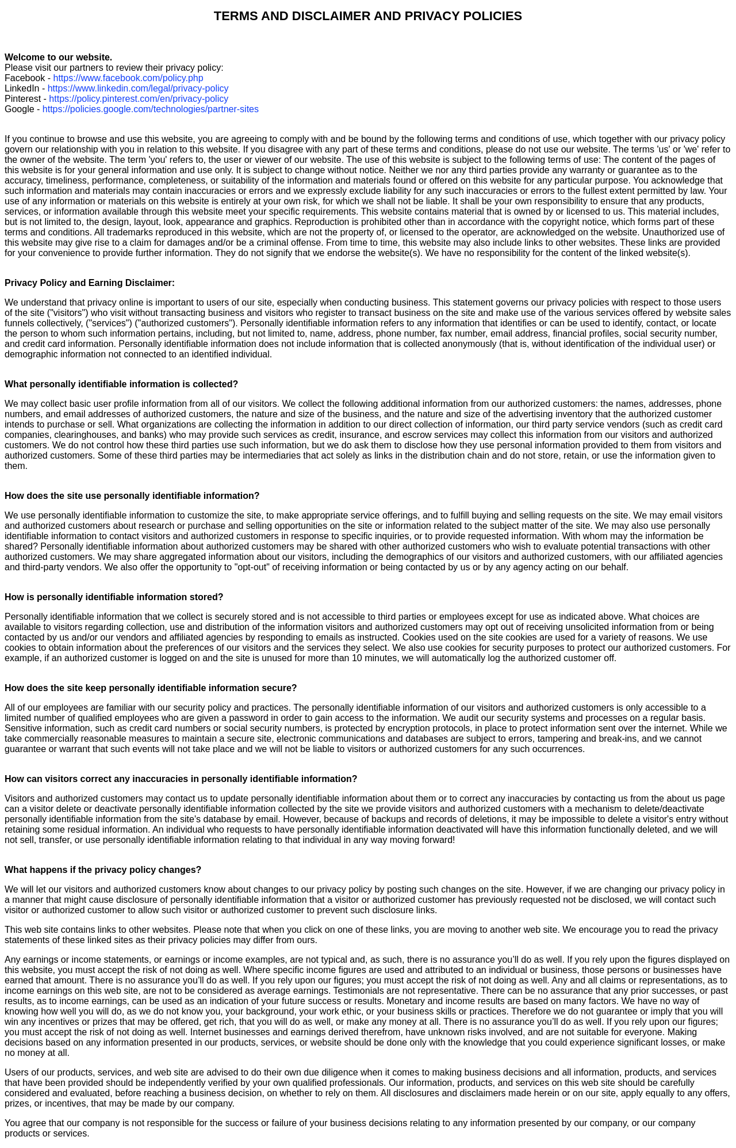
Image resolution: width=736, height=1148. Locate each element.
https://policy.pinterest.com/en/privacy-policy (138, 99)
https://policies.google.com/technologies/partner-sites (151, 109)
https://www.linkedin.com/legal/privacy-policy (138, 88)
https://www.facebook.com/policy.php (128, 78)
